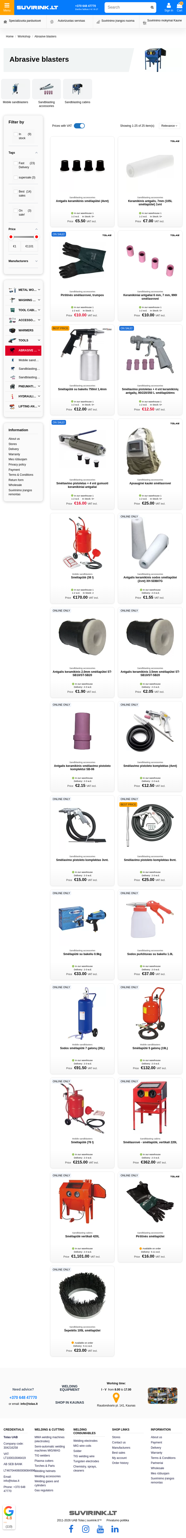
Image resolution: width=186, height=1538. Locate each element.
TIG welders (42, 1455)
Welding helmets (45, 1471)
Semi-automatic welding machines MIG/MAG (50, 1448)
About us (14, 438)
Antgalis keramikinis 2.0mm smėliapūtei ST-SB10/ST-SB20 (82, 673)
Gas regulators (44, 1490)
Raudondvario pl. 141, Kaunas (116, 1405)
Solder (77, 1451)
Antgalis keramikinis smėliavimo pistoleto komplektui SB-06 (82, 767)
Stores (13, 444)
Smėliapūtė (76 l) (82, 1142)
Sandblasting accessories (24, 377)
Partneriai (157, 1463)
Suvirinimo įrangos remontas (20, 492)
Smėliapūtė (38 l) (82, 577)
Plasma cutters (44, 1460)
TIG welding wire (84, 1456)
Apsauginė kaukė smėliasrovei (150, 483)
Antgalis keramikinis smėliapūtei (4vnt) (82, 201)
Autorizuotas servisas (71, 20)
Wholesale (15, 485)
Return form (16, 480)
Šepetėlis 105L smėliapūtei (82, 1330)
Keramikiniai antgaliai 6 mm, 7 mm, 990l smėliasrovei (150, 296)
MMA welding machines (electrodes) (50, 1439)
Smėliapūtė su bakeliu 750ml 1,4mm (82, 389)
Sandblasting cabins (77, 102)
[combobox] (130, 7)
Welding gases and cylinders (47, 1483)
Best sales (118, 1452)
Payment (14, 469)
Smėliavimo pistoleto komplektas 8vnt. (150, 860)
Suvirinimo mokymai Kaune (164, 20)
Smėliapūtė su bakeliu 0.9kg (82, 954)
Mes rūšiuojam (18, 459)
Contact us (119, 1442)
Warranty (14, 454)
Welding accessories (48, 1476)
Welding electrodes (85, 1440)
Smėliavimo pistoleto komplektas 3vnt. (82, 860)
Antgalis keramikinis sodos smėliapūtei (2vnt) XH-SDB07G (150, 579)
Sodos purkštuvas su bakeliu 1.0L (150, 954)
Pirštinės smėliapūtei (150, 1236)
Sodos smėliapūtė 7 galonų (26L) (82, 1048)
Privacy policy (17, 464)
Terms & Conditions (21, 474)
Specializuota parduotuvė (25, 20)
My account (119, 1458)
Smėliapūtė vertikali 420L (82, 1236)
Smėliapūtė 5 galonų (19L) (150, 1048)
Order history (120, 1463)
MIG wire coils (82, 1445)
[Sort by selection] (169, 126)
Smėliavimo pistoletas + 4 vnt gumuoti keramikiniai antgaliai (82, 485)
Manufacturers (121, 1447)
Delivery (14, 449)
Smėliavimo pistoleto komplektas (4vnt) (150, 766)
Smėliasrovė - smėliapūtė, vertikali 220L (150, 1142)
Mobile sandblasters (15, 102)
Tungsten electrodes (86, 1461)
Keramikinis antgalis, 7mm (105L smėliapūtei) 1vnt (150, 202)
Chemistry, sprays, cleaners (85, 1468)
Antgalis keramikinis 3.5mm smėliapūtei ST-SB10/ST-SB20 (150, 673)
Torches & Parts (45, 1465)
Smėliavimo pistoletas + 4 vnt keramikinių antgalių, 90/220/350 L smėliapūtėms (150, 391)
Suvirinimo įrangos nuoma (117, 20)
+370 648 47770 (23, 1398)
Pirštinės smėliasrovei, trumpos (82, 295)
